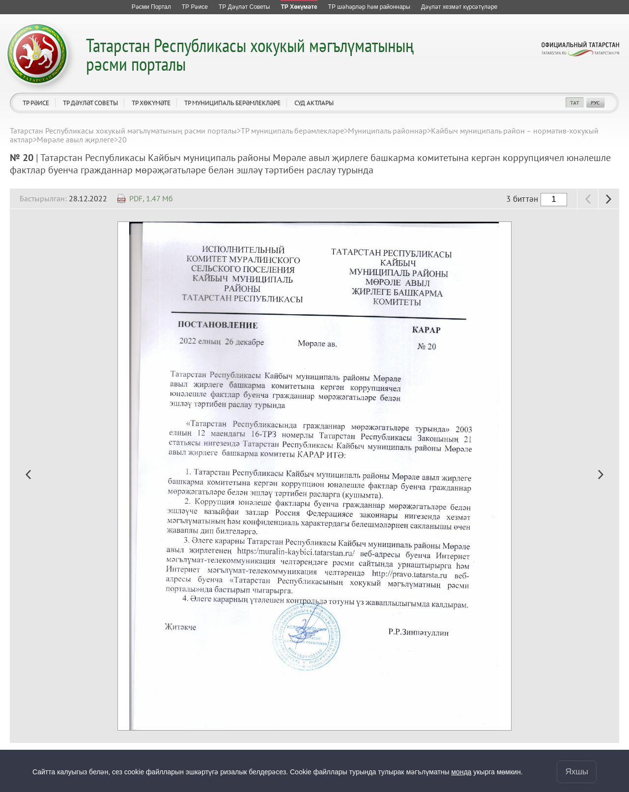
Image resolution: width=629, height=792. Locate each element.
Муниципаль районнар (387, 131)
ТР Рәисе (36, 103)
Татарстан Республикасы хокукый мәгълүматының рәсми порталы (250, 54)
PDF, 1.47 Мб (151, 198)
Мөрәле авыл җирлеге (75, 139)
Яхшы (576, 771)
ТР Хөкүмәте (151, 103)
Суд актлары (314, 103)
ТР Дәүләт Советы (90, 103)
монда (461, 772)
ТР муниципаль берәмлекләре (232, 103)
